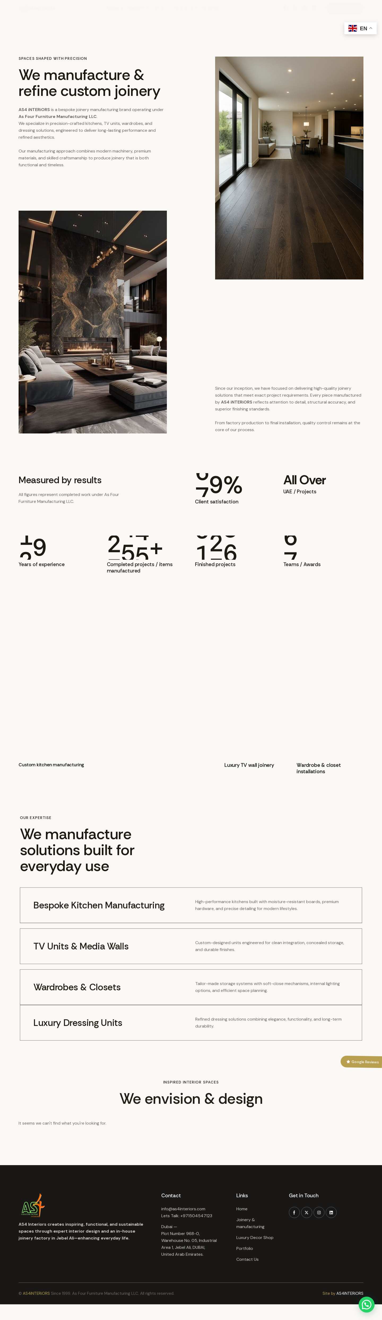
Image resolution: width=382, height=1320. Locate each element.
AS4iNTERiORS (36, 1295)
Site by (329, 1295)
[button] (367, 1305)
